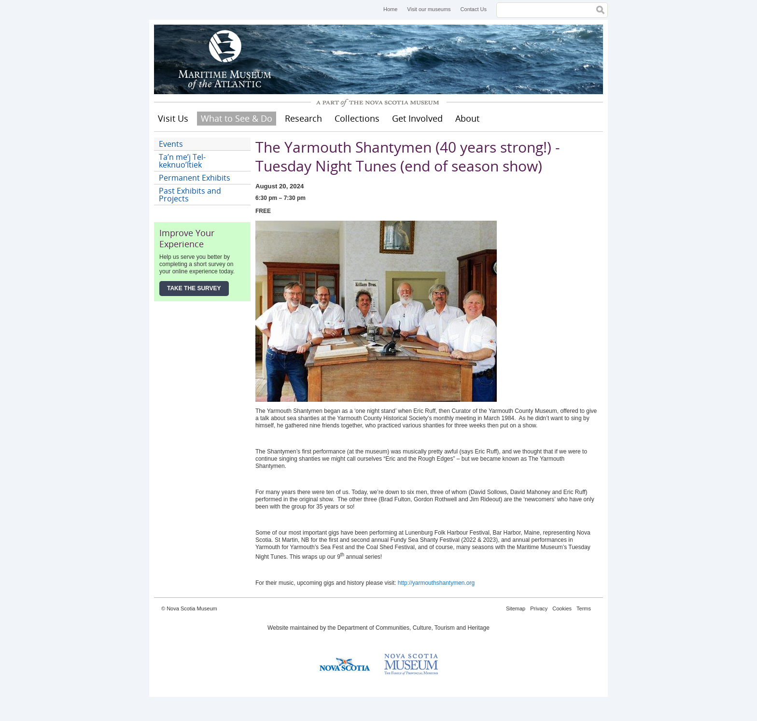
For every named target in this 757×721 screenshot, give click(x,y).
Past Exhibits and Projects (190, 194)
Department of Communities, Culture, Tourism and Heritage (413, 627)
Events (171, 144)
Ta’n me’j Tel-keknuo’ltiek (182, 161)
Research (303, 118)
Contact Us (474, 9)
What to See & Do (236, 118)
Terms (583, 608)
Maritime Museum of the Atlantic (226, 59)
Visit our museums (428, 9)
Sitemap (515, 608)
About (467, 118)
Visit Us (173, 118)
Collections (357, 118)
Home (390, 9)
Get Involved (417, 118)
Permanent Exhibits (194, 177)
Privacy (538, 608)
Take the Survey (194, 288)
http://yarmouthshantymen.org (436, 583)
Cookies (562, 608)
